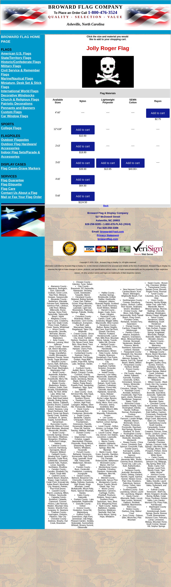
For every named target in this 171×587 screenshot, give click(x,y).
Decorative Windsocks (17, 95)
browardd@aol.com (112, 231)
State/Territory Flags (16, 57)
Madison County (106, 446)
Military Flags (11, 66)
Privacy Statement (108, 235)
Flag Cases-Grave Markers (20, 168)
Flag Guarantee (12, 180)
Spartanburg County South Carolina (157, 424)
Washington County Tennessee (157, 508)
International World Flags (20, 91)
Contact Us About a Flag (19, 192)
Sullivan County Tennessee (155, 491)
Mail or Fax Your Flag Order (21, 197)
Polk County (132, 386)
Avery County (55, 347)
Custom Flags (11, 112)
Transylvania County (157, 287)
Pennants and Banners (18, 108)
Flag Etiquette (11, 184)
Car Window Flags (14, 116)
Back (105, 205)
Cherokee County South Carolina (155, 404)
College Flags (11, 128)
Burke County (59, 433)
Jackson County (108, 381)
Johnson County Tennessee (156, 476)
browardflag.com (108, 239)
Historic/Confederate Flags (21, 62)
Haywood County (107, 316)
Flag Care (8, 188)
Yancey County (157, 397)
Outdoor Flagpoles (15, 139)
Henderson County (108, 325)
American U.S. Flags (16, 53)
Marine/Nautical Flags (17, 78)
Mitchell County (107, 478)
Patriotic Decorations (17, 103)
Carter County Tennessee (154, 458)
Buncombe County (59, 424)
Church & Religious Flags (20, 99)
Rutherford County (132, 457)
